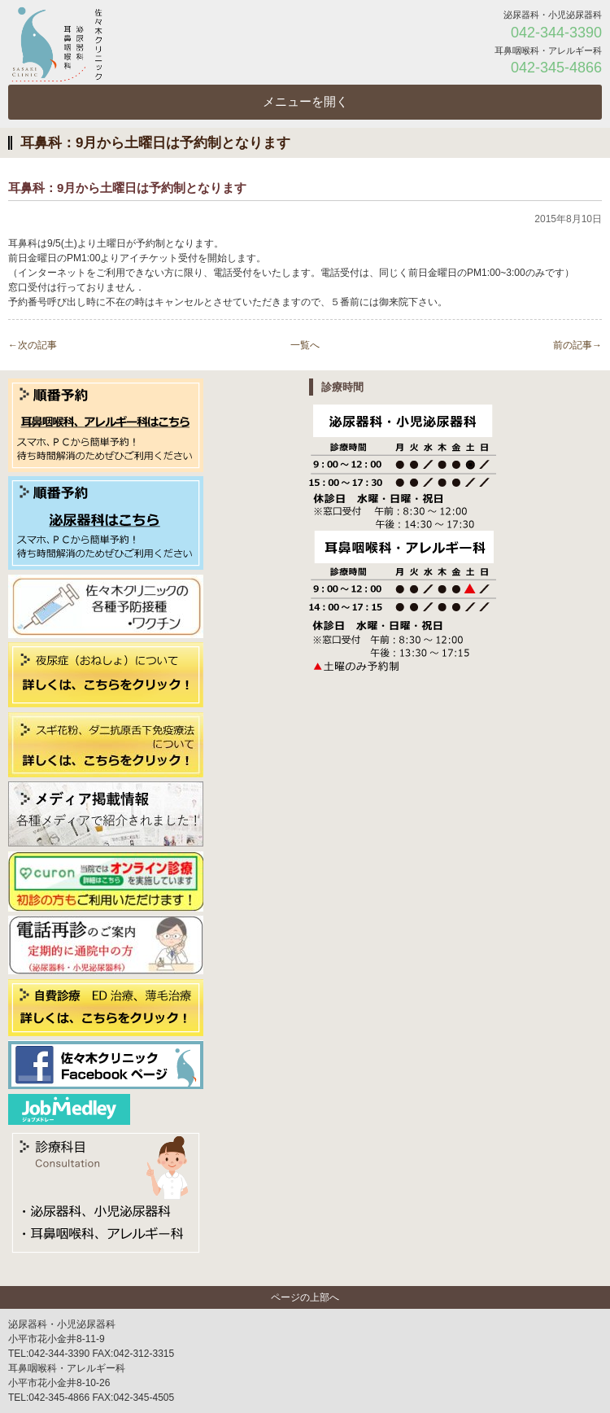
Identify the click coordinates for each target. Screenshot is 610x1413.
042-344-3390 (556, 32)
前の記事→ (577, 345)
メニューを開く (305, 101)
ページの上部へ (305, 1297)
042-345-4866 (556, 67)
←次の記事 (32, 345)
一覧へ (305, 345)
